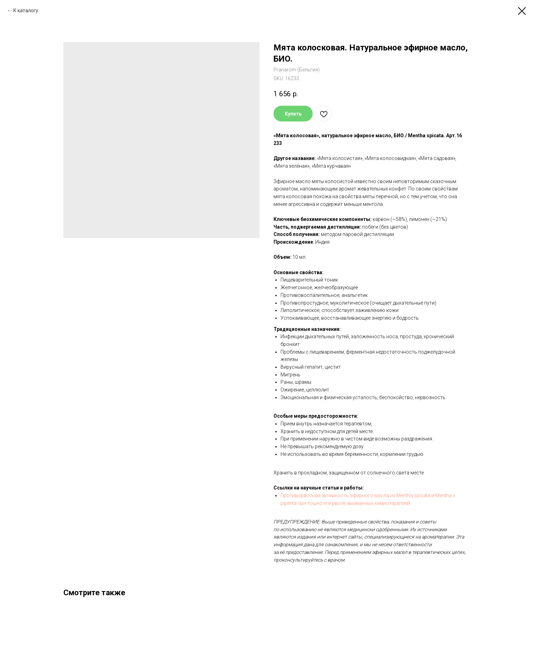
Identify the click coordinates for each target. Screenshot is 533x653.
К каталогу (25, 10)
